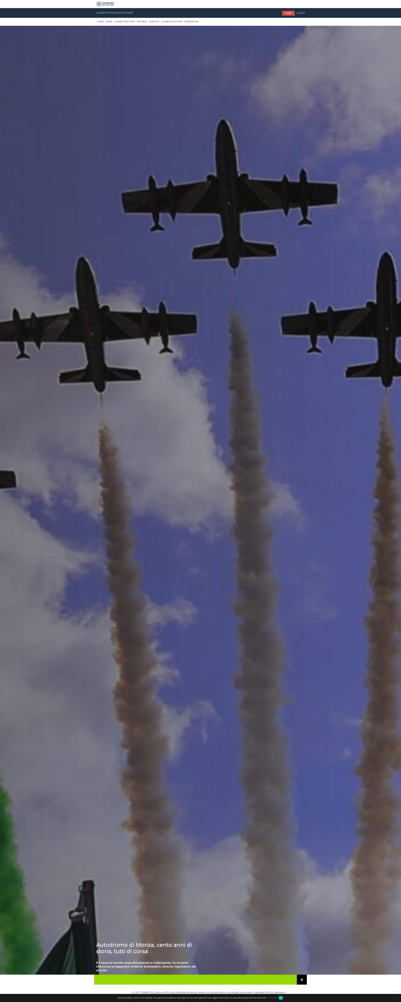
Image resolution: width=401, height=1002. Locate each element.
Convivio (154, 21)
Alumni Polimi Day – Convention (179, 21)
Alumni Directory (124, 21)
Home (100, 21)
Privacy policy (271, 998)
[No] (397, 998)
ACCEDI (301, 13)
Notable (142, 21)
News (109, 21)
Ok (281, 998)
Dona (288, 13)
